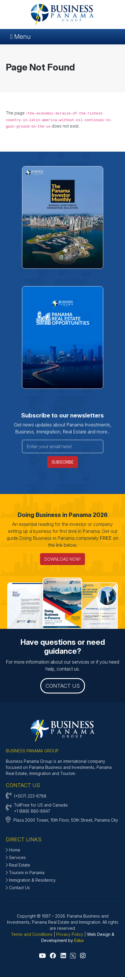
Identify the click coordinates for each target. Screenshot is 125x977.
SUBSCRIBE (63, 462)
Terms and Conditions (31, 934)
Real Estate (18, 864)
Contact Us (18, 887)
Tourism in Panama (25, 872)
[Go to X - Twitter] (73, 956)
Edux (79, 940)
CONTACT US (63, 686)
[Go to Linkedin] (63, 956)
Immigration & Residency (31, 880)
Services (16, 857)
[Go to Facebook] (53, 956)
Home (13, 849)
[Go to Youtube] (42, 956)
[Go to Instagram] (82, 956)
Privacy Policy (69, 934)
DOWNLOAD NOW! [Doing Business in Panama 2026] (62, 559)
